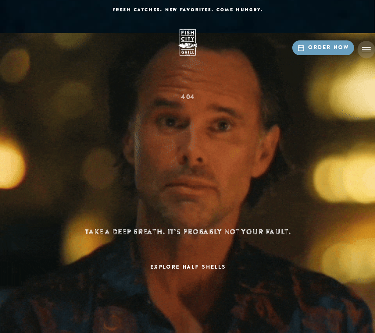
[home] (187, 42)
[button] (366, 49)
